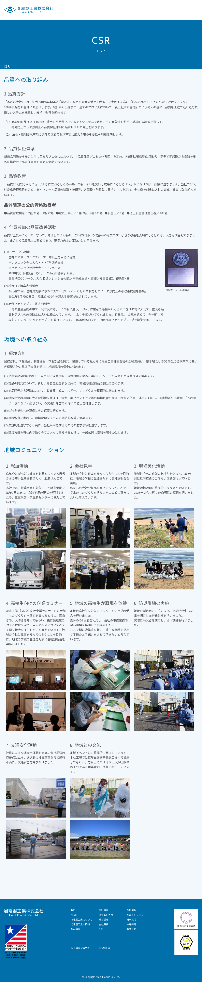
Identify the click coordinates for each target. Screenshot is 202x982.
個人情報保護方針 (80, 948)
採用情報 (169, 10)
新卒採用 (131, 919)
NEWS (74, 914)
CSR (154, 10)
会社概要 (103, 924)
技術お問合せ (190, 10)
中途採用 (131, 924)
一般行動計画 (103, 948)
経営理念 (103, 919)
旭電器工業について (66, 10)
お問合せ (131, 929)
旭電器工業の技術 (97, 10)
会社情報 (139, 10)
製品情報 (121, 10)
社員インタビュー (136, 914)
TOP (73, 910)
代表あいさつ (106, 914)
